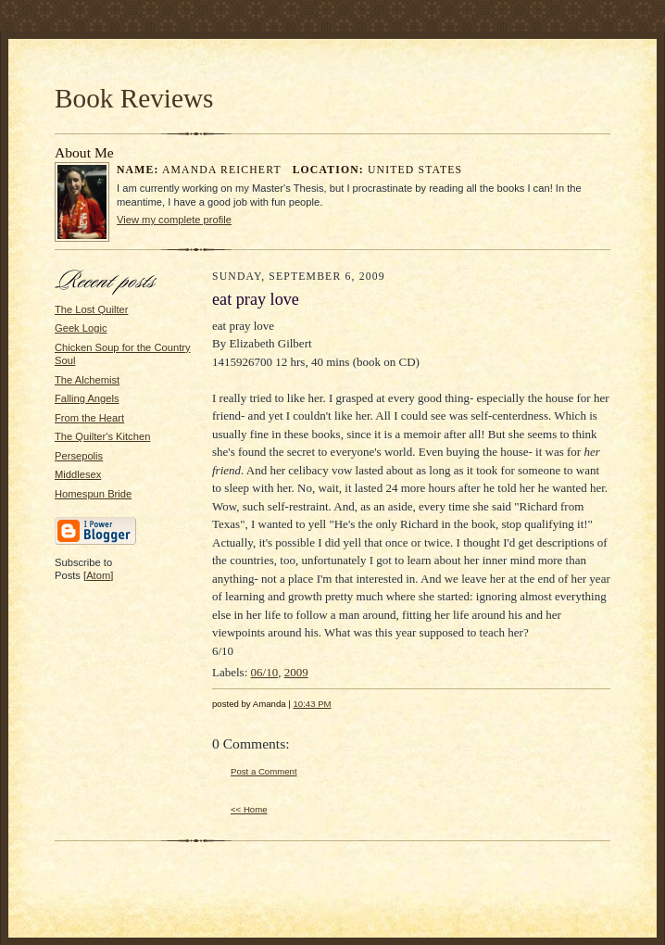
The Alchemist (87, 379)
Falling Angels (87, 398)
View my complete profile (174, 219)
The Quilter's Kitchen (102, 436)
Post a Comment (264, 771)
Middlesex (78, 474)
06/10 (265, 672)
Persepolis (79, 455)
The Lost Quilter (91, 309)
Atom (98, 575)
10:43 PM (312, 704)
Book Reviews (134, 98)
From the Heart (89, 417)
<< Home (249, 809)
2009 (296, 672)
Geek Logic (81, 328)
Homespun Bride (93, 493)
